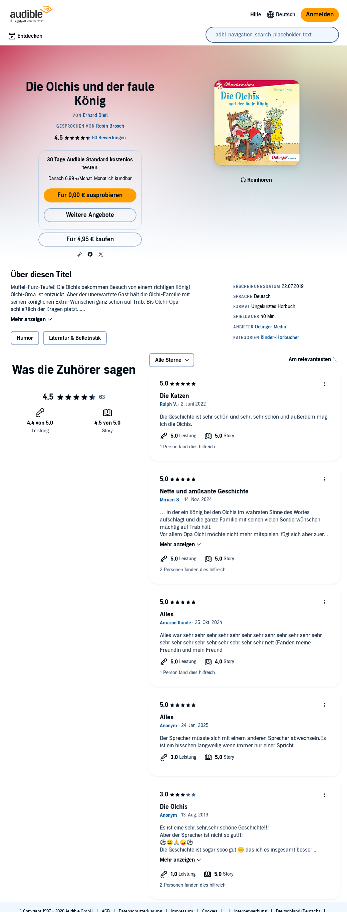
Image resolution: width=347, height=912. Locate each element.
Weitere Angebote (90, 214)
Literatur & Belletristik (75, 338)
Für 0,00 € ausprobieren (89, 195)
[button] (79, 254)
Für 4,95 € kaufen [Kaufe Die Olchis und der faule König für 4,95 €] (90, 239)
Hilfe (255, 14)
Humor (25, 338)
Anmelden (320, 14)
